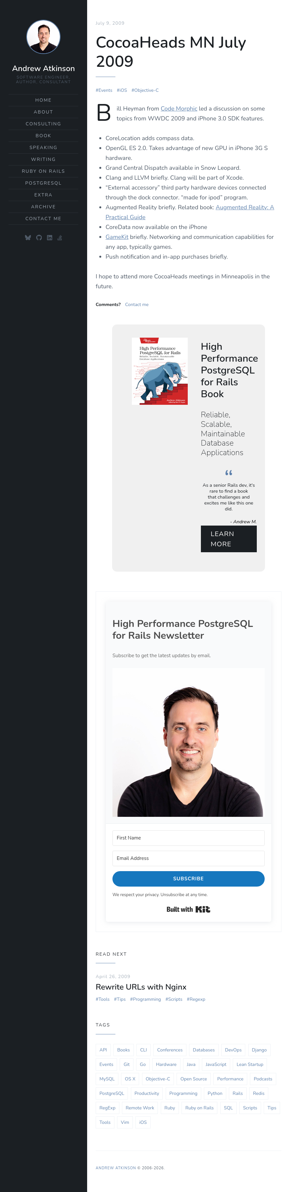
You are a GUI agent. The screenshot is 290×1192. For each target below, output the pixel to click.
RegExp (108, 1108)
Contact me (137, 304)
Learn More (223, 539)
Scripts (175, 1000)
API (103, 1051)
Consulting (43, 124)
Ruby (169, 1108)
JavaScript (216, 1065)
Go (143, 1065)
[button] (188, 743)
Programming (147, 1000)
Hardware (166, 1065)
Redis (259, 1094)
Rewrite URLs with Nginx (141, 987)
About (44, 112)
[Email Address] (188, 859)
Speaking (44, 147)
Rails (238, 1094)
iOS (123, 90)
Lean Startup (250, 1065)
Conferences (169, 1051)
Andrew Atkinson (43, 68)
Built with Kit (188, 910)
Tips (121, 1000)
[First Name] (188, 838)
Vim (125, 1123)
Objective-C (146, 90)
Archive (43, 207)
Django (259, 1051)
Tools (103, 1000)
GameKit (117, 236)
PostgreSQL (43, 183)
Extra (44, 195)
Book (43, 136)
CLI (143, 1051)
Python (215, 1094)
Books (123, 1051)
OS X (130, 1079)
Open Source (194, 1079)
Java (191, 1065)
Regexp (197, 1000)
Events (105, 90)
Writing (43, 159)
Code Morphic (179, 108)
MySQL (107, 1079)
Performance (230, 1079)
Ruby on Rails (43, 171)
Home (43, 100)
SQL (228, 1108)
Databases (204, 1051)
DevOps (233, 1051)
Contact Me (43, 219)
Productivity (146, 1094)
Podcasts (263, 1079)
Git (127, 1065)
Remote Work (140, 1108)
